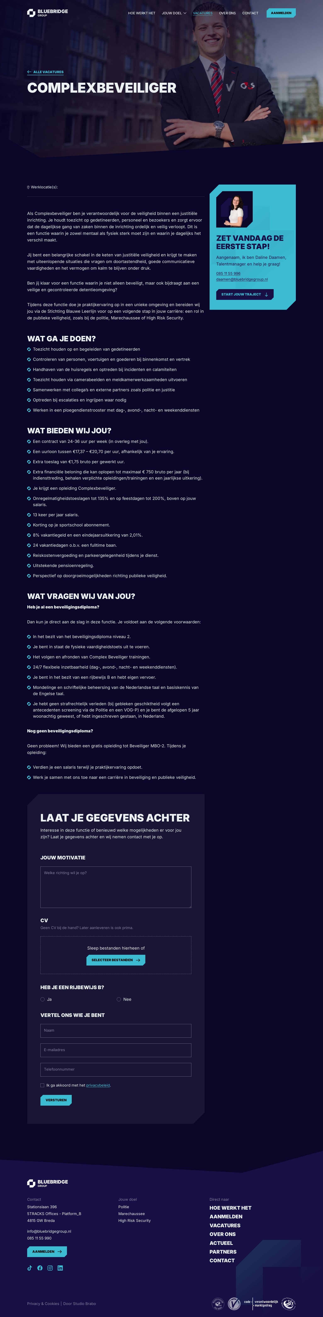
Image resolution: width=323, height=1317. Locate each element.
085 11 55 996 (228, 273)
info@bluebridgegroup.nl (49, 1231)
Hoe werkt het (141, 13)
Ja (49, 999)
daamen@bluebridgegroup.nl (242, 279)
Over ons (227, 13)
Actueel (221, 1243)
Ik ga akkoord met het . (78, 1085)
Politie (123, 1207)
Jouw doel (174, 13)
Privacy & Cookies (43, 1303)
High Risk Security (134, 1220)
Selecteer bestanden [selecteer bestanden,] (112, 960)
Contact (250, 13)
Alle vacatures (48, 72)
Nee (127, 999)
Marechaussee (131, 1214)
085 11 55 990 (39, 1238)
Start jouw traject (241, 294)
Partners (223, 1252)
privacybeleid (98, 1085)
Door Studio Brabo (79, 1303)
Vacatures (202, 13)
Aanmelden (281, 13)
